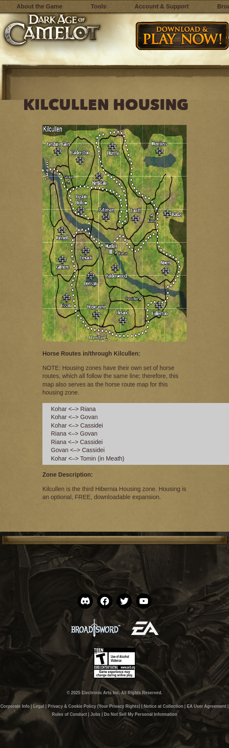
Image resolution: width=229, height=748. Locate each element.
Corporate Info (15, 706)
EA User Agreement (206, 706)
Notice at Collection (163, 706)
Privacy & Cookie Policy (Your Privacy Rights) (94, 706)
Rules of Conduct (69, 714)
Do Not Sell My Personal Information (140, 714)
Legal (38, 706)
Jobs (95, 714)
